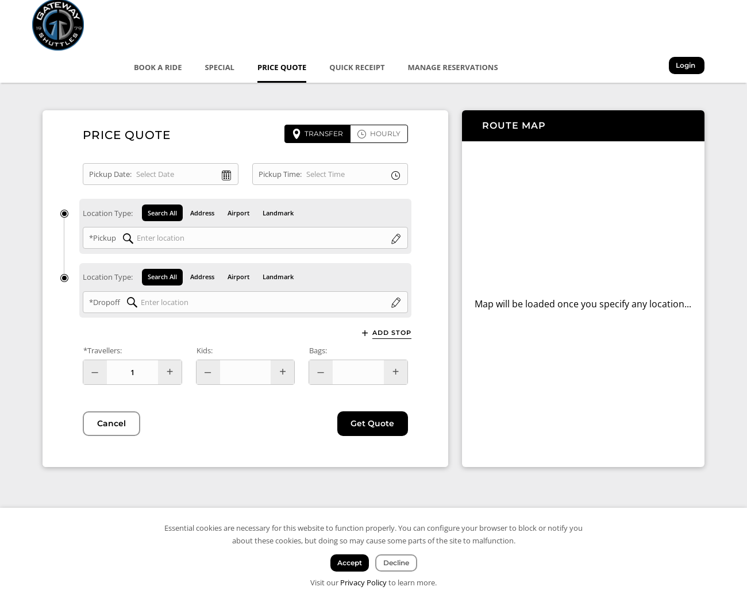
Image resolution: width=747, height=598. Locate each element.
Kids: (205, 351)
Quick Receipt (358, 67)
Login (688, 66)
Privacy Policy (363, 582)
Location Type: (108, 213)
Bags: (318, 351)
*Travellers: (102, 351)
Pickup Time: (280, 174)
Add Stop (391, 334)
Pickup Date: (110, 174)
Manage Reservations (454, 67)
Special (221, 67)
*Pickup (102, 238)
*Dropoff (104, 303)
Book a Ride (158, 67)
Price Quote (282, 67)
